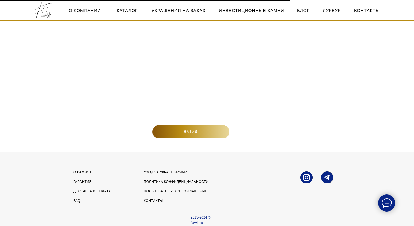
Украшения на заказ (178, 10)
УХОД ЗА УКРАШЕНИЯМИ (165, 172)
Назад (191, 131)
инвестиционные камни (251, 10)
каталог (127, 10)
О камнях (82, 172)
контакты (367, 10)
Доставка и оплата (92, 191)
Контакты (153, 201)
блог (303, 10)
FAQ (76, 201)
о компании (85, 10)
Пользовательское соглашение (175, 191)
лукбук (332, 10)
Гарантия (82, 182)
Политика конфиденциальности (176, 182)
